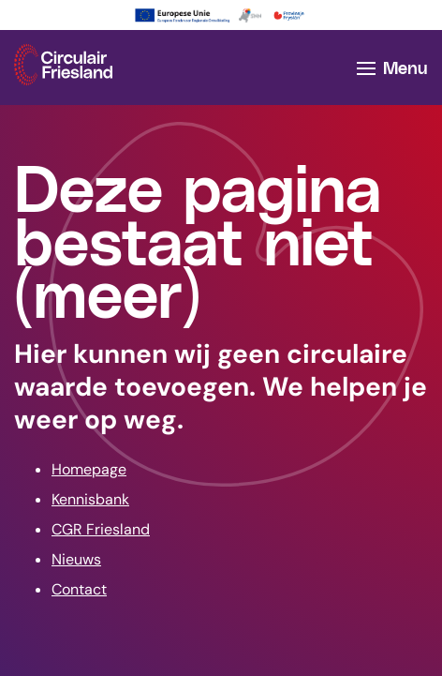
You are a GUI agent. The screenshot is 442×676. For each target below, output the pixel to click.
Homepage (89, 469)
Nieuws (76, 559)
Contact (79, 589)
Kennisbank (90, 499)
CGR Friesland (101, 529)
